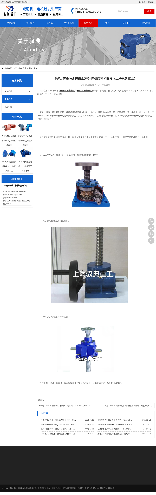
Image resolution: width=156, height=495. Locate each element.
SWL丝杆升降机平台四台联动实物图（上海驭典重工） (131, 406)
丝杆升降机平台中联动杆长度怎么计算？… (58, 429)
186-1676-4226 (151, 221)
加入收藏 (142, 2)
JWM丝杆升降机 (84, 91)
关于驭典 (30, 23)
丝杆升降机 (69, 23)
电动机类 (8, 107)
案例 (107, 23)
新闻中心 (126, 23)
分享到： (40, 400)
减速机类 (8, 91)
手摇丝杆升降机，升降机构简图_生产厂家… (58, 420)
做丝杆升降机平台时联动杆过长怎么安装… (114, 429)
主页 (15, 68)
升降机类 (31, 68)
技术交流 (88, 23)
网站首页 (11, 23)
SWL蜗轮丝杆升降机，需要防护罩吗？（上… (115, 425)
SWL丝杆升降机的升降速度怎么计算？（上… (59, 434)
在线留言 (151, 2)
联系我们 (146, 23)
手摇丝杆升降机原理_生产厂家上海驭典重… (58, 425)
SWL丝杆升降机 (67, 91)
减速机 (50, 23)
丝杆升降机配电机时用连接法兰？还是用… (114, 434)
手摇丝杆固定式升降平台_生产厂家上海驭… (115, 420)
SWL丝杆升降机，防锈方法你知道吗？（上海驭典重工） (68, 406)
